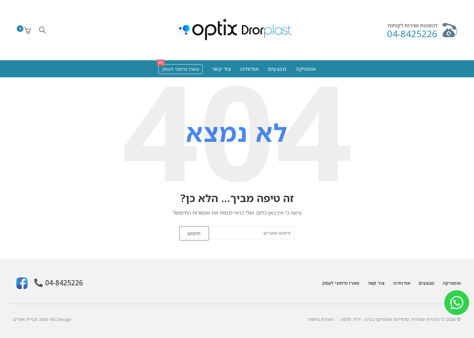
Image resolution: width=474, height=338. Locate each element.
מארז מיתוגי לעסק (178, 68)
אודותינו (249, 68)
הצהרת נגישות (321, 319)
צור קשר (221, 68)
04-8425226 (412, 33)
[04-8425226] (37, 282)
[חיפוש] (42, 30)
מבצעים (277, 68)
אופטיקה (306, 68)
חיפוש (194, 233)
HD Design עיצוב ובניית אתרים (42, 319)
